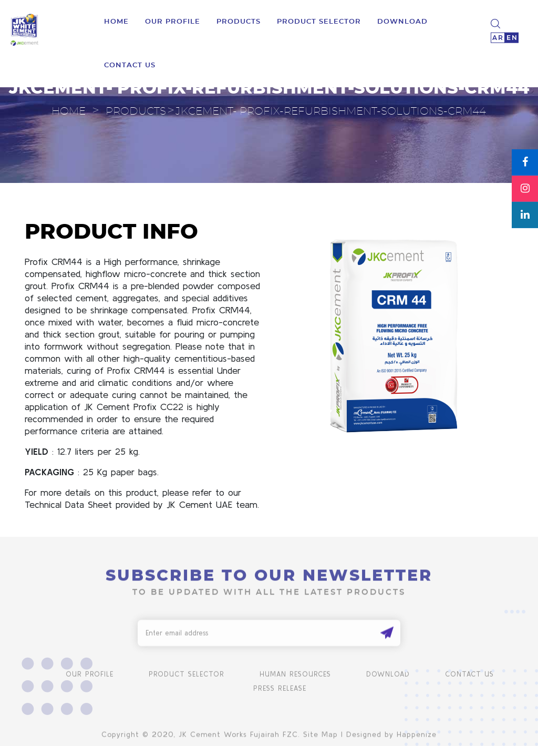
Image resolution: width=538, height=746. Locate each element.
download (402, 18)
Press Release (279, 698)
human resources (295, 684)
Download (388, 684)
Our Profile (172, 18)
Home (116, 18)
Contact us (130, 62)
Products (238, 18)
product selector (319, 18)
